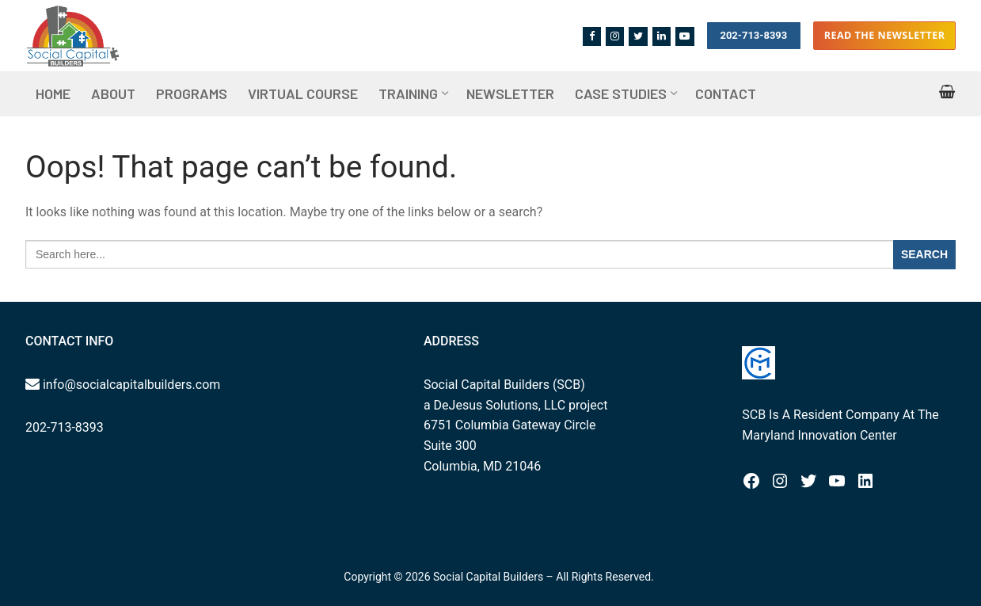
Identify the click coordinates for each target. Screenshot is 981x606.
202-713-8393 (753, 35)
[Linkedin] (661, 36)
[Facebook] (592, 36)
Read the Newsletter (884, 35)
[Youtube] (684, 36)
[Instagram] (615, 36)
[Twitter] (638, 36)
